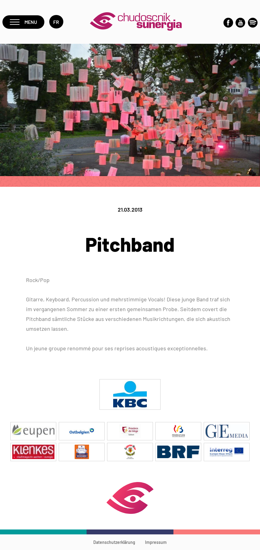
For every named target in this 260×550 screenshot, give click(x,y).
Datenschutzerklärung (114, 542)
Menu (23, 22)
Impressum (156, 542)
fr (56, 22)
